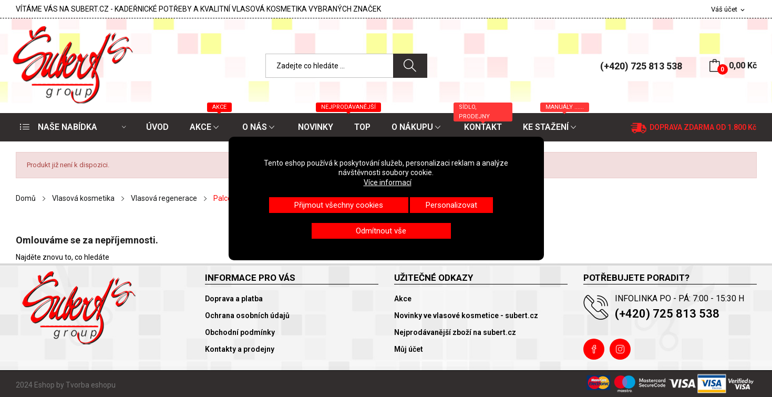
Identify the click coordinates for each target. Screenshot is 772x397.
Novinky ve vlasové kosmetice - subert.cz (466, 315)
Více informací (387, 182)
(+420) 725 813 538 (641, 66)
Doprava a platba (234, 298)
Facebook (593, 349)
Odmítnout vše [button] (381, 231)
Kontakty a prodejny (239, 349)
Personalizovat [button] (451, 205)
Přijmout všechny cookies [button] (338, 205)
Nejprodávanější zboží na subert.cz (455, 332)
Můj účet (408, 349)
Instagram (620, 349)
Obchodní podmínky (240, 332)
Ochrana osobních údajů (247, 315)
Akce (402, 298)
